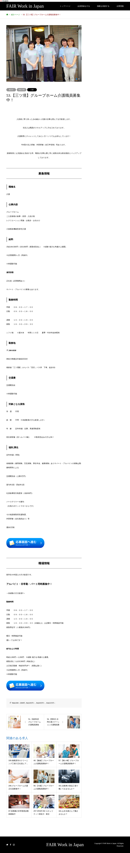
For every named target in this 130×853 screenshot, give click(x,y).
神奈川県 (22, 90)
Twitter (7, 845)
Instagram (14, 845)
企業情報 (120, 6)
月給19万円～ (30, 703)
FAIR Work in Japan (65, 844)
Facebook (10, 845)
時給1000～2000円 (18, 703)
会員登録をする (83, 6)
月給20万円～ (40, 703)
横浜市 (11, 90)
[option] (44, 53)
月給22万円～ (50, 703)
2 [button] (79, 79)
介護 (32, 90)
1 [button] (76, 79)
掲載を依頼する (103, 6)
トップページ (65, 6)
